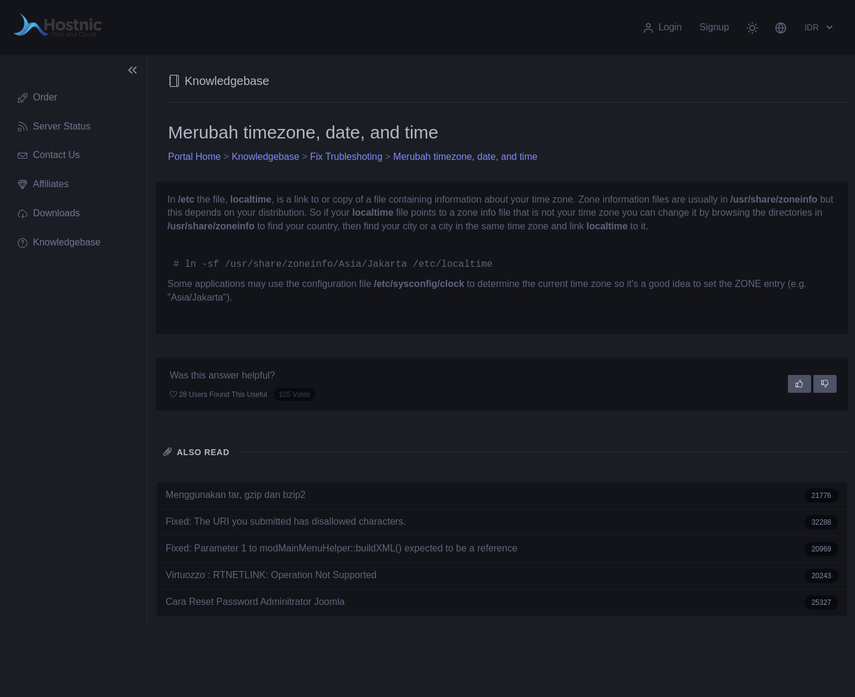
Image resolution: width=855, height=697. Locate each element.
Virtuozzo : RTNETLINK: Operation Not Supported (502, 576)
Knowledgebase (265, 157)
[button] (781, 27)
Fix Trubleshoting (346, 157)
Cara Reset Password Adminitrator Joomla (502, 602)
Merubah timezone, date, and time (465, 157)
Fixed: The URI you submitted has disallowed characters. (502, 522)
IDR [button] (820, 27)
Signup (714, 27)
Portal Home (194, 157)
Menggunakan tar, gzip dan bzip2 (502, 495)
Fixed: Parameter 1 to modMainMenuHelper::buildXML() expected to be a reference (502, 549)
